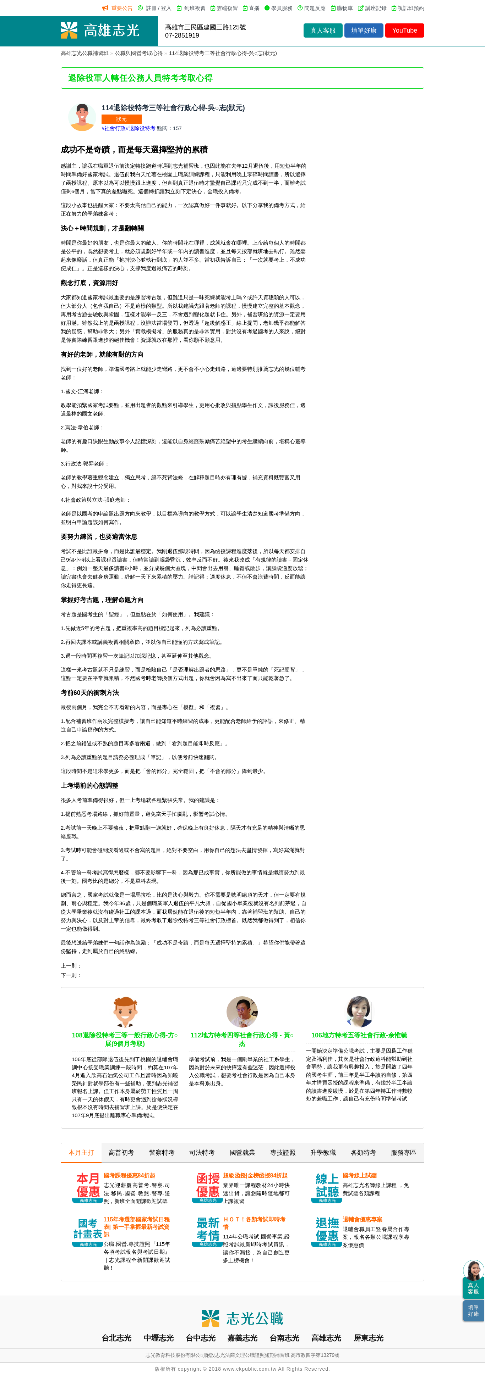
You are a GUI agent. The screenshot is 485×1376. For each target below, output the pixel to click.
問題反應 (315, 8)
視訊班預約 (411, 8)
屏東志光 (368, 1338)
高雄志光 (326, 1338)
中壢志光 (159, 1338)
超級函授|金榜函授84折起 (255, 1175)
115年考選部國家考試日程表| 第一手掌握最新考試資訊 (137, 1226)
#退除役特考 (140, 128)
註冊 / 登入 (159, 8)
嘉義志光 (242, 1338)
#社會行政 (114, 128)
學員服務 (282, 8)
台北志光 (116, 1338)
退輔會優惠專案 (362, 1219)
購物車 (345, 8)
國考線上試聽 (360, 1175)
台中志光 (201, 1338)
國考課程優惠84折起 (130, 1175)
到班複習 (195, 8)
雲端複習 (227, 8)
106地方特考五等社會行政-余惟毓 (359, 1035)
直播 (254, 8)
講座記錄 (376, 8)
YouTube (405, 30)
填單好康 (364, 30)
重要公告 (122, 8)
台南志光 (284, 1338)
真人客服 (323, 30)
